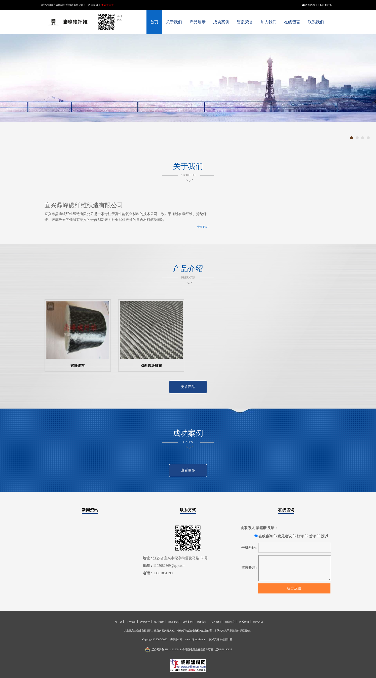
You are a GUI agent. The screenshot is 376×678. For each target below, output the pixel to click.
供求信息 (159, 621)
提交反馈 (294, 588)
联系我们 (316, 22)
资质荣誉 (245, 22)
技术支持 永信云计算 (221, 639)
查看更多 (188, 470)
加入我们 (268, 22)
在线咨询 (286, 510)
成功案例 (221, 22)
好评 (298, 536)
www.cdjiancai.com (195, 639)
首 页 (118, 621)
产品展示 (198, 22)
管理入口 (258, 621)
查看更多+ (203, 226)
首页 (154, 22)
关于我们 (174, 22)
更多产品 (188, 387)
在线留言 (292, 22)
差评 (310, 536)
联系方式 (188, 510)
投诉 (322, 536)
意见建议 (283, 536)
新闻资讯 (90, 510)
